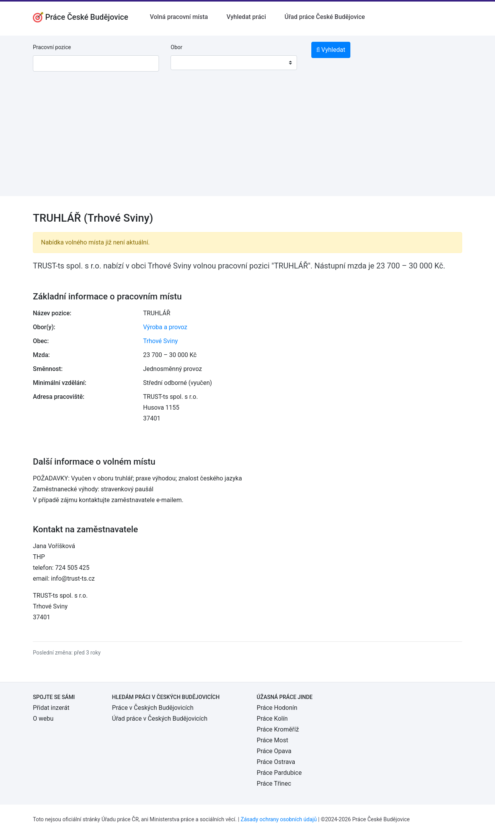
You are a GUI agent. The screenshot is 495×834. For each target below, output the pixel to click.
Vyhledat (330, 49)
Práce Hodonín (277, 707)
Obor (176, 47)
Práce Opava (274, 751)
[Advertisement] (247, 142)
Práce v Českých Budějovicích (153, 707)
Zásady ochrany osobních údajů (279, 819)
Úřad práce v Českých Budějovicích (160, 718)
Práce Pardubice (279, 772)
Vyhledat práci (246, 17)
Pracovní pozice (52, 47)
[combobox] (234, 62)
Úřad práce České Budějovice (325, 17)
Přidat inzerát (51, 707)
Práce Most (272, 740)
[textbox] (186, 62)
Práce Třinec (274, 783)
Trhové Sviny (160, 341)
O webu (43, 718)
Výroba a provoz (165, 327)
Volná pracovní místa (179, 17)
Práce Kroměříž (278, 729)
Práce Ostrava (276, 762)
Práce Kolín (272, 718)
